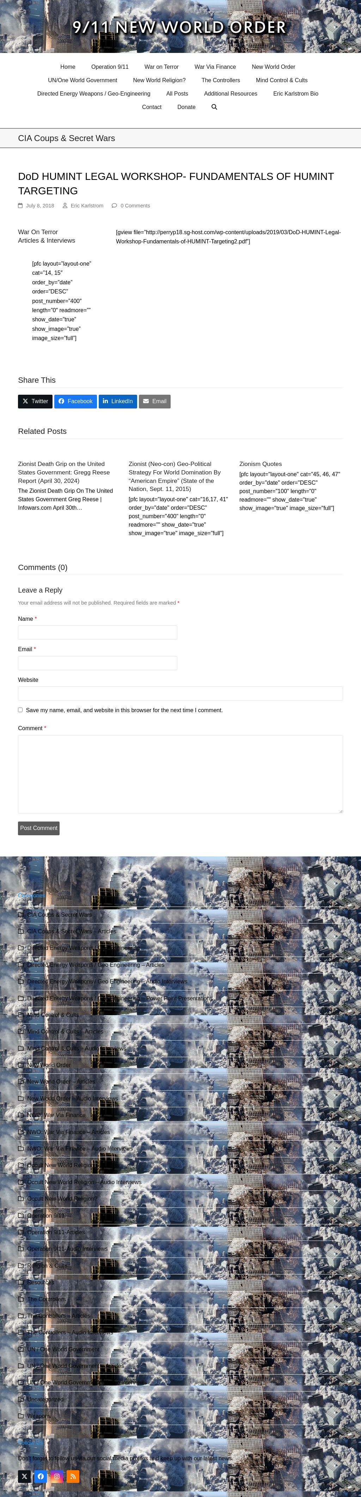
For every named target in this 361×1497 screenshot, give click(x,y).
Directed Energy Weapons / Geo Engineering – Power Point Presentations (120, 998)
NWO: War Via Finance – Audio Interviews (80, 1149)
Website (28, 680)
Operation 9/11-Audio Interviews (67, 1249)
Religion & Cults (47, 1266)
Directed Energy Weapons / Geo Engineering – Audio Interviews (107, 981)
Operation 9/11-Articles (56, 1232)
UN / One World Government (63, 1349)
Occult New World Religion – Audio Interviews (84, 1182)
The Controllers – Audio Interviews (70, 1332)
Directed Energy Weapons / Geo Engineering (83, 948)
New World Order (49, 1065)
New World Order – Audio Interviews (72, 1099)
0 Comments (135, 205)
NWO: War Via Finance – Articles (68, 1132)
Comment (32, 728)
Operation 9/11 (46, 1216)
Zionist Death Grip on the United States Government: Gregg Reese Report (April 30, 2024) (64, 472)
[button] (215, 107)
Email (27, 649)
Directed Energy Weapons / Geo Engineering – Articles (95, 965)
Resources (40, 1282)
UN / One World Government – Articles (75, 1366)
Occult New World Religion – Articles (72, 1165)
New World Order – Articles (61, 1082)
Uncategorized (45, 1399)
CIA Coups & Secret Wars (59, 915)
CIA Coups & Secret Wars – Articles (71, 931)
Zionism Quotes (260, 463)
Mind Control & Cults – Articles (65, 1032)
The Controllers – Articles (58, 1316)
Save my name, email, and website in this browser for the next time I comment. (124, 710)
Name (27, 619)
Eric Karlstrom (87, 205)
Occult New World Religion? (62, 1199)
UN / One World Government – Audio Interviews (87, 1383)
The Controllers (46, 1299)
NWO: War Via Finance (56, 1115)
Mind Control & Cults (53, 1015)
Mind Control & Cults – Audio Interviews (76, 1048)
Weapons (39, 1416)
